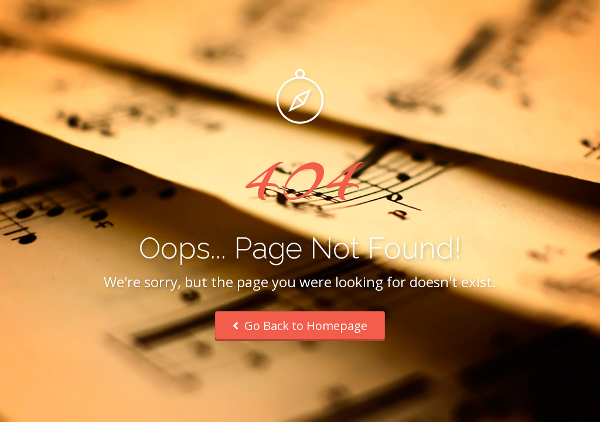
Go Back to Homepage (300, 325)
